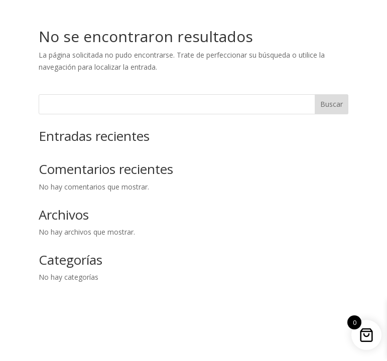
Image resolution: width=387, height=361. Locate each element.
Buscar (331, 104)
